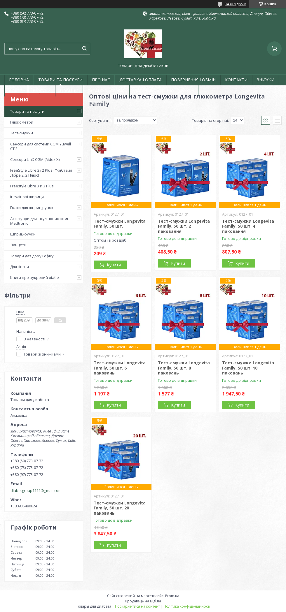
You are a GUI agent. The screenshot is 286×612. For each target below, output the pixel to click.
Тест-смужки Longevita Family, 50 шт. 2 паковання (184, 226)
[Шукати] (84, 48)
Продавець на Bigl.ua (143, 601)
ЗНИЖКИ (265, 79)
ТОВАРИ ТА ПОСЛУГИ (60, 79)
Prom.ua (172, 595)
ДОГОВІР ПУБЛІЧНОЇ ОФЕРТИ (164, 91)
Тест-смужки (21, 133)
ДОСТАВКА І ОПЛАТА (140, 79)
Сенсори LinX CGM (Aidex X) (35, 159)
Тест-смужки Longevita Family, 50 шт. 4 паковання (248, 226)
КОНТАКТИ (236, 79)
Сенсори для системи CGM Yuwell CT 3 (40, 146)
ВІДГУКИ (41, 91)
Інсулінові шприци (27, 196)
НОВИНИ (69, 91)
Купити (114, 265)
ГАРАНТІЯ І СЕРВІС (106, 91)
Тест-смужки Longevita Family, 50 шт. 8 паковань (184, 368)
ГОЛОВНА (19, 79)
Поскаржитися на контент (137, 606)
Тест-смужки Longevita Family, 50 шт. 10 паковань (248, 368)
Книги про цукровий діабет (35, 277)
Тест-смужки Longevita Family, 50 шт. (120, 223)
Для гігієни (19, 266)
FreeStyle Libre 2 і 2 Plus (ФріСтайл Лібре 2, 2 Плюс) (41, 172)
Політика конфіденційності (187, 606)
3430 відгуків (235, 3)
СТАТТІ (16, 91)
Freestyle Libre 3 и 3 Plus (32, 186)
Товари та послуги (27, 111)
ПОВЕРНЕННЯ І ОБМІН (193, 79)
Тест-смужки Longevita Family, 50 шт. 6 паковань (120, 368)
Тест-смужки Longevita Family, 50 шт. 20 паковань (120, 508)
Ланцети (18, 244)
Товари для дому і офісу (32, 255)
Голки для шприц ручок (31, 207)
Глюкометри (21, 122)
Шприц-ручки (23, 234)
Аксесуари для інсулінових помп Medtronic (39, 221)
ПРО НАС (101, 79)
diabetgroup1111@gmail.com (36, 490)
